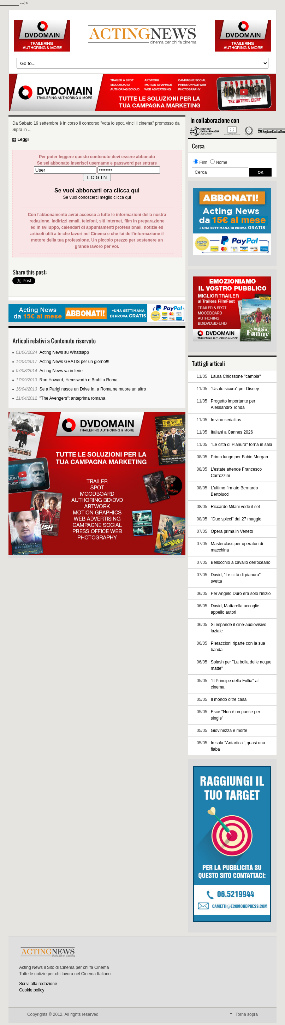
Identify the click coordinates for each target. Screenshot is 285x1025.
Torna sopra (247, 1014)
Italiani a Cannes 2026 (232, 432)
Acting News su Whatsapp (64, 352)
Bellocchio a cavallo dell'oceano (241, 562)
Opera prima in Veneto (232, 531)
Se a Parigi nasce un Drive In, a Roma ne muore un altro (93, 389)
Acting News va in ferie (61, 370)
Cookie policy (31, 990)
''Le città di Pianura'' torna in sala (241, 444)
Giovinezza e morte (229, 730)
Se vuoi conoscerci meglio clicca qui (97, 197)
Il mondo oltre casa (229, 699)
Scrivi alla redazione (38, 983)
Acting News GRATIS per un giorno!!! (74, 361)
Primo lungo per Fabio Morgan (239, 456)
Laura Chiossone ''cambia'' (236, 376)
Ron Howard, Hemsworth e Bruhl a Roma (79, 379)
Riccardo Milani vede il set (235, 506)
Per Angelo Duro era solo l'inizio (241, 593)
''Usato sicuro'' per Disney (235, 388)
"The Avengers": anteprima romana (72, 398)
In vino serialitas (226, 419)
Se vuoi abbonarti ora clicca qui (96, 190)
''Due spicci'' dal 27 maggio (236, 519)
